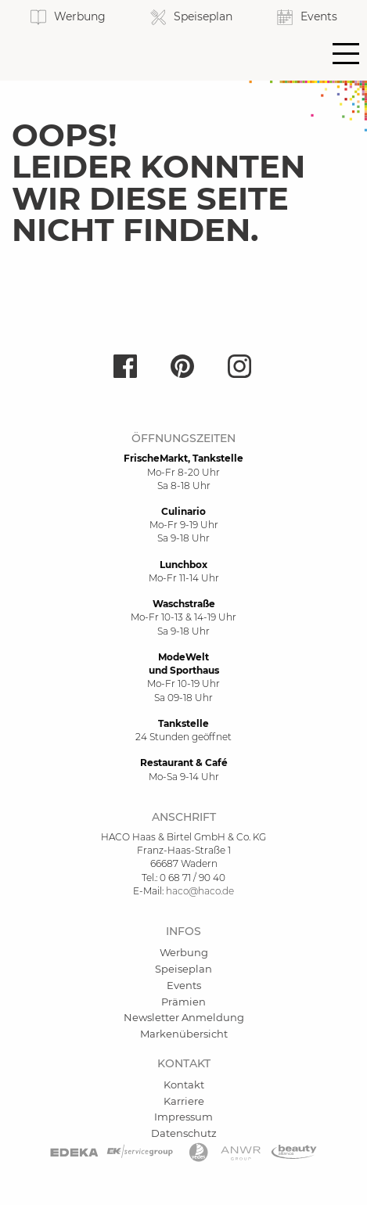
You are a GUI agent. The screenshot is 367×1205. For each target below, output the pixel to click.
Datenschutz (184, 1133)
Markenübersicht (184, 1033)
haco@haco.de (200, 891)
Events (184, 985)
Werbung (184, 952)
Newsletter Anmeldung (184, 1017)
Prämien (183, 1001)
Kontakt (184, 1084)
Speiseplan (183, 968)
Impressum (183, 1116)
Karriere (184, 1101)
